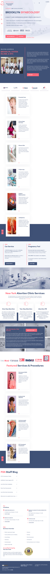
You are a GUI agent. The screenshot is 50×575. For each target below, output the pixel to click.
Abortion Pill (42, 310)
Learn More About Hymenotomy (7, 493)
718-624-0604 (7, 522)
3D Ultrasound (29, 540)
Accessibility (23, 566)
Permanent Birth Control (23, 374)
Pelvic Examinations (30, 538)
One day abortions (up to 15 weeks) (33, 543)
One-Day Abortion (8, 310)
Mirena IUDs (22, 145)
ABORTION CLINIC (31, 331)
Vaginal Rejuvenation (22, 194)
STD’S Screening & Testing (6, 477)
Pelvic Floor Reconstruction (6, 489)
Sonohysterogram (8, 543)
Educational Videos (31, 37)
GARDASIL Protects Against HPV (7, 481)
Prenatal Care (22, 97)
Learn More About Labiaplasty (6, 485)
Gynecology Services (22, 122)
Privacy (30, 566)
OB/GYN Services (11, 36)
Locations (21, 36)
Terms (27, 566)
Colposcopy (22, 169)
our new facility (28, 299)
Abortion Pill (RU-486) (8, 545)
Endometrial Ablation (22, 398)
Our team (30, 74)
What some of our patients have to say (8, 497)
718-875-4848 (7, 515)
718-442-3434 (31, 523)
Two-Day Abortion (26, 310)
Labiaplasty (22, 217)
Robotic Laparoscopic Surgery (10, 533)
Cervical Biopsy (7, 538)
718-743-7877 (31, 516)
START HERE (32, 263)
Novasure (28, 533)
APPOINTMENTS (9, 263)
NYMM (12, 571)
